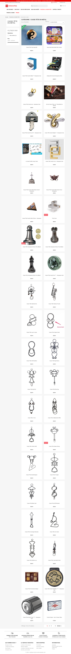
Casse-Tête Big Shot (32, 389)
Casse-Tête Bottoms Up (32, 560)
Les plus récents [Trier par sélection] (57, 22)
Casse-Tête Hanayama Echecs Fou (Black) (31, 275)
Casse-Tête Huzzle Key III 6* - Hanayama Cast (31, 132)
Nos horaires (7, 648)
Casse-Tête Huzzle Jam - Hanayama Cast (31, 104)
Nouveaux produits (40, 646)
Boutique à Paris (8, 645)
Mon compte (38, 648)
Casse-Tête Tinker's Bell (32, 446)
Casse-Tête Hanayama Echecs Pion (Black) (32, 246)
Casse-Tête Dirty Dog (54, 389)
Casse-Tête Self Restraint (54, 503)
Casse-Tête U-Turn (32, 417)
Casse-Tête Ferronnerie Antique (31, 588)
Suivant (59, 626)
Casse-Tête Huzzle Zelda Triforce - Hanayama (31, 218)
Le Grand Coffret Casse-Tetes (32, 161)
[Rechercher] (39, 6)
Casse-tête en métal (12, 22)
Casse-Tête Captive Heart (54, 332)
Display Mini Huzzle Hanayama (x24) (54, 75)
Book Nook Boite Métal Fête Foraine (54, 47)
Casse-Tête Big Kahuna (54, 360)
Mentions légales (24, 646)
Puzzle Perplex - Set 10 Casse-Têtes (54, 617)
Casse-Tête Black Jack (31, 503)
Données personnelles (25, 649)
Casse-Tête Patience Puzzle (54, 303)
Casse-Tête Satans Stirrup (54, 446)
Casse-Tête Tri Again (54, 474)
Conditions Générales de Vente (27, 648)
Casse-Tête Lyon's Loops (32, 332)
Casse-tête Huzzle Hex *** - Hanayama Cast (54, 275)
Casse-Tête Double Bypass (31, 474)
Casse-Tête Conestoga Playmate (31, 531)
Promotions (38, 645)
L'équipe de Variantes (9, 646)
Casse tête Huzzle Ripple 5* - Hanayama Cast (54, 132)
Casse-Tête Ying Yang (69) (31, 47)
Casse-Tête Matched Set (32, 303)
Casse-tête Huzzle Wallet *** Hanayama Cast (31, 75)
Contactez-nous (62, 2)
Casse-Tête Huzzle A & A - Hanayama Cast (54, 161)
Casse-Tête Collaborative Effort (54, 417)
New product (13, 35)
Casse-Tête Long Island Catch (54, 560)
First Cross (54, 218)
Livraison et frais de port (26, 645)
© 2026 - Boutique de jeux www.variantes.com (35, 652)
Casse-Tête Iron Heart (54, 531)
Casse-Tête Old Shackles (32, 360)
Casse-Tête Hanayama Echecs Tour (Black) (54, 246)
